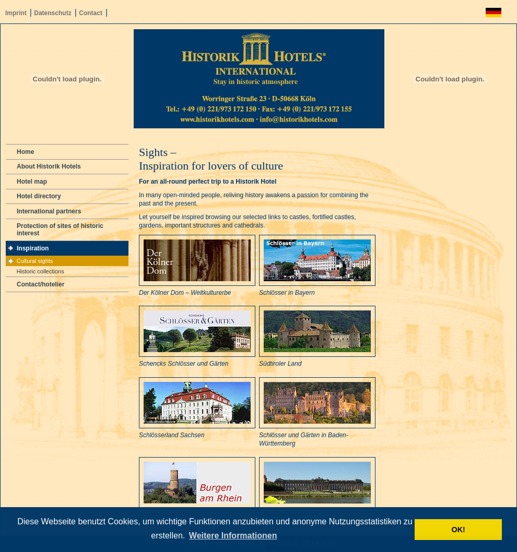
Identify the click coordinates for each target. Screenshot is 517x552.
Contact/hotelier (40, 284)
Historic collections (40, 271)
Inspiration (33, 248)
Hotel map (32, 181)
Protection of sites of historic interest (60, 229)
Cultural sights (35, 261)
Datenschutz (52, 13)
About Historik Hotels (49, 166)
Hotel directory (39, 196)
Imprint (16, 13)
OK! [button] (458, 529)
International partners (49, 211)
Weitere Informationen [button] (233, 535)
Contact (90, 13)
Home (25, 151)
